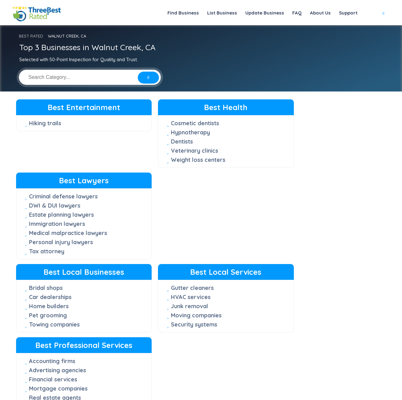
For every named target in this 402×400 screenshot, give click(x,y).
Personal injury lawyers (296, 169)
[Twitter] (279, 373)
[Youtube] (298, 373)
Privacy (278, 383)
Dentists (157, 141)
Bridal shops (46, 214)
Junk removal (165, 233)
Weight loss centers (173, 159)
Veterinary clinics (170, 150)
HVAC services (166, 223)
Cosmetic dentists (170, 123)
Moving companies (171, 242)
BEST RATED (31, 35)
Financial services (288, 242)
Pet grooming (48, 242)
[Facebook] (269, 373)
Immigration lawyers (292, 150)
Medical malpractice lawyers (303, 159)
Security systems (169, 251)
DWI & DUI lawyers (289, 132)
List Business (222, 13)
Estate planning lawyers (296, 141)
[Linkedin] (307, 373)
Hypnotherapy (165, 132)
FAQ (297, 13)
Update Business (264, 13)
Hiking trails (45, 123)
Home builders (49, 233)
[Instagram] (290, 373)
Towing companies (54, 251)
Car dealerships (50, 223)
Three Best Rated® (197, 394)
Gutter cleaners (167, 214)
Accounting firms (287, 224)
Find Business (183, 13)
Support (348, 13)
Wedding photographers (297, 279)
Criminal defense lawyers (298, 123)
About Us (320, 13)
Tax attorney (281, 178)
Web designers (284, 270)
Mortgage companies (293, 251)
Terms (300, 383)
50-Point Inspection (169, 325)
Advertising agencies (292, 233)
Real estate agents (290, 260)
